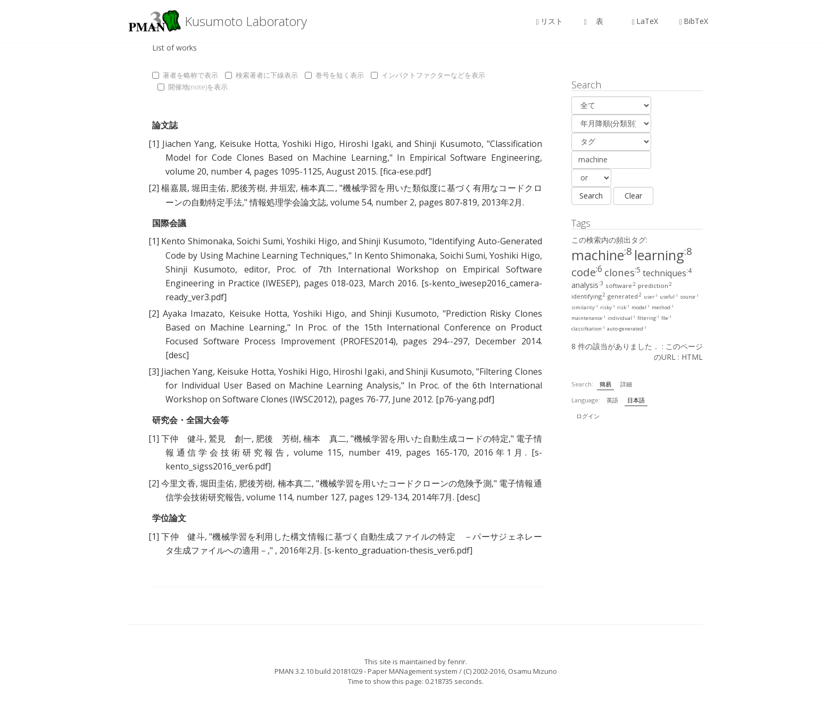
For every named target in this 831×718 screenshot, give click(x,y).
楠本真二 (318, 188)
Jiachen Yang (188, 144)
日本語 (636, 400)
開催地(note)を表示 (192, 87)
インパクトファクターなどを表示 (428, 75)
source (689, 296)
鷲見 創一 (230, 438)
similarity (584, 307)
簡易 (605, 384)
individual (621, 318)
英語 (612, 400)
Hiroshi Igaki (365, 144)
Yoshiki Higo (308, 144)
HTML (692, 357)
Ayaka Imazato (193, 313)
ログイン (588, 416)
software (620, 286)
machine (601, 255)
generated (625, 296)
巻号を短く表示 (334, 75)
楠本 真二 (324, 438)
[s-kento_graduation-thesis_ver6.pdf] (398, 550)
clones (622, 272)
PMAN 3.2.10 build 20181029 (318, 671)
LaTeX (645, 21)
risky (607, 307)
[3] (153, 371)
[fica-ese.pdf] (405, 171)
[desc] (177, 355)
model (640, 307)
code (586, 272)
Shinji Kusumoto (447, 144)
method (663, 307)
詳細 (626, 384)
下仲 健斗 (182, 438)
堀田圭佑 (209, 188)
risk (623, 307)
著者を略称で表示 (185, 75)
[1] (153, 144)
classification (588, 328)
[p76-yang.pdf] (465, 399)
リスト (549, 21)
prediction (655, 286)
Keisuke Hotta (248, 144)
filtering (648, 318)
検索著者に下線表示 (261, 75)
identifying (588, 296)
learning (663, 255)
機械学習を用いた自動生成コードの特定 (431, 438)
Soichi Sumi (259, 241)
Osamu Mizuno (532, 671)
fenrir (456, 661)
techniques (667, 273)
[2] (153, 188)
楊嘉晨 (174, 188)
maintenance (588, 318)
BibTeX (693, 21)
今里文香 (178, 483)
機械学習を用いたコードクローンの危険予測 (405, 483)
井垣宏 (283, 188)
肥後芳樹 (248, 188)
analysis (587, 285)
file (666, 318)
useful (669, 296)
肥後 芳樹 (277, 438)
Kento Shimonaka (196, 241)
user (651, 296)
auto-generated (626, 328)
